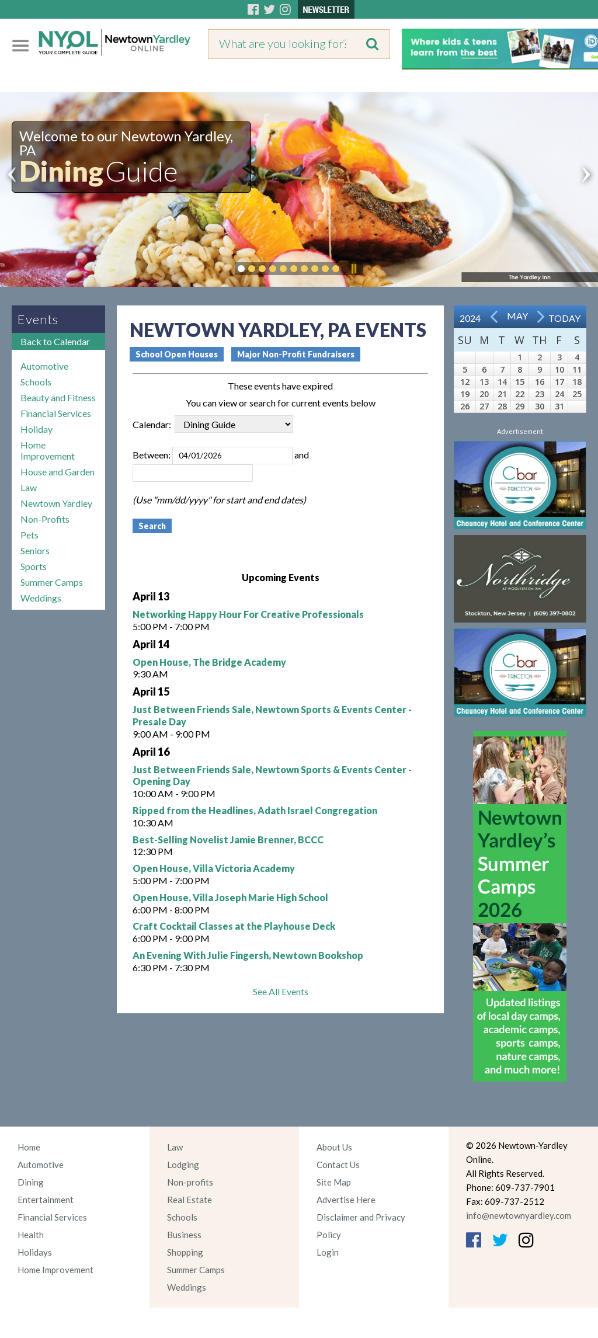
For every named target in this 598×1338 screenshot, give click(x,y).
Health (31, 1234)
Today (564, 318)
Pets (29, 534)
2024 (470, 318)
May (517, 315)
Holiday (36, 429)
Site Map (334, 1182)
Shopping (185, 1252)
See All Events (280, 991)
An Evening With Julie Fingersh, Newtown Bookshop (248, 955)
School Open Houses (176, 354)
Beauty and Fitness (58, 397)
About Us (334, 1147)
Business (184, 1234)
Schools (35, 381)
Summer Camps (51, 582)
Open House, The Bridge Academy (209, 662)
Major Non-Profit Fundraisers (295, 354)
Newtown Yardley (56, 503)
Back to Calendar (55, 341)
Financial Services (55, 413)
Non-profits (190, 1182)
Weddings (40, 597)
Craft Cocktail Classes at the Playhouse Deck (234, 926)
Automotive (44, 365)
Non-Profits (44, 518)
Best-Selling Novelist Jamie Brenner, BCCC (228, 839)
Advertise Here (346, 1199)
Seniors (35, 550)
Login (328, 1252)
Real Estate (189, 1199)
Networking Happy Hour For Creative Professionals (248, 614)
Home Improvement (47, 450)
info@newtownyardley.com (518, 1215)
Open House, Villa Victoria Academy (214, 868)
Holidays (35, 1252)
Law (28, 487)
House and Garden (57, 471)
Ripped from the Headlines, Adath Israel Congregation (255, 810)
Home (29, 1147)
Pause (353, 268)
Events (38, 319)
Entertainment (46, 1199)
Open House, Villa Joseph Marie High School (230, 897)
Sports (33, 566)
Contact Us (338, 1164)
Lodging (183, 1164)
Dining (31, 1182)
